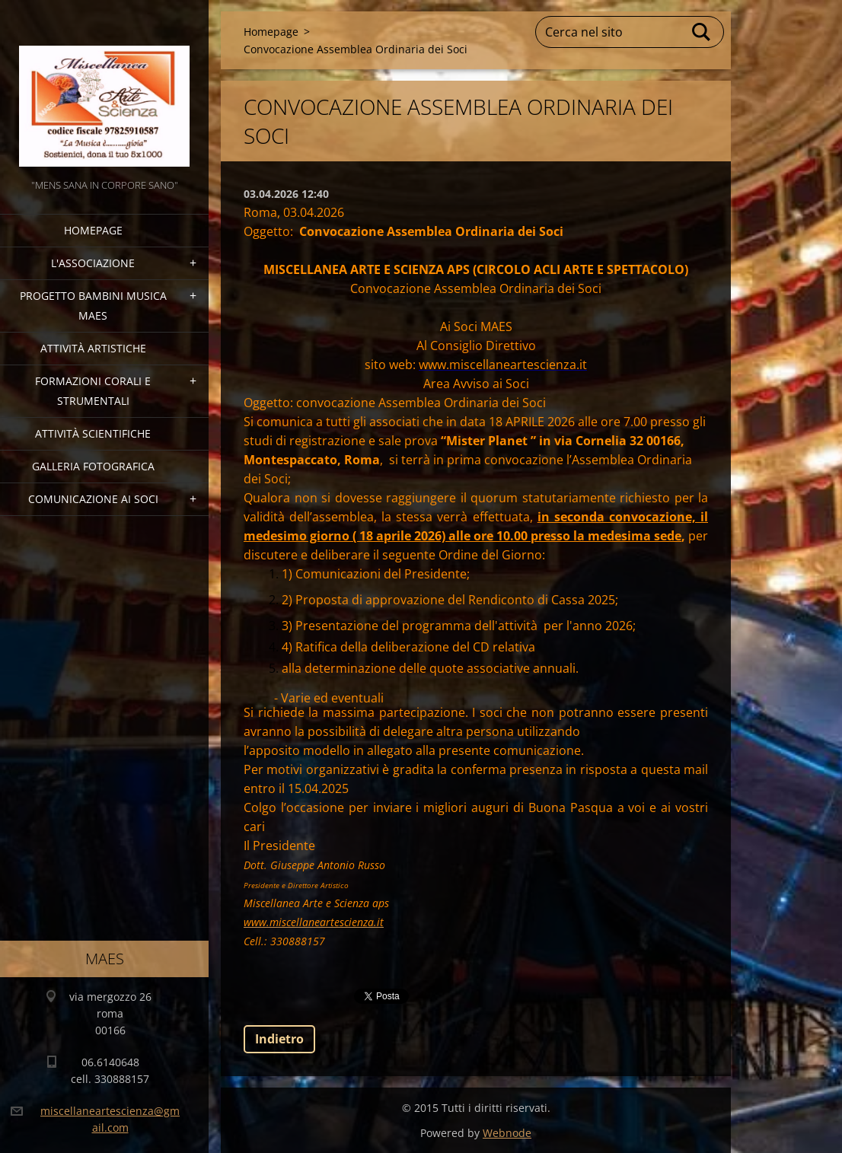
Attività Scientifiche (93, 433)
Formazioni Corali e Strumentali (93, 391)
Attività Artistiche (93, 348)
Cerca (702, 32)
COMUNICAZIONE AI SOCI (93, 499)
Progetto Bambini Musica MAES (93, 305)
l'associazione (93, 263)
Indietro (279, 1038)
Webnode (507, 1133)
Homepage (93, 230)
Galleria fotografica (93, 466)
